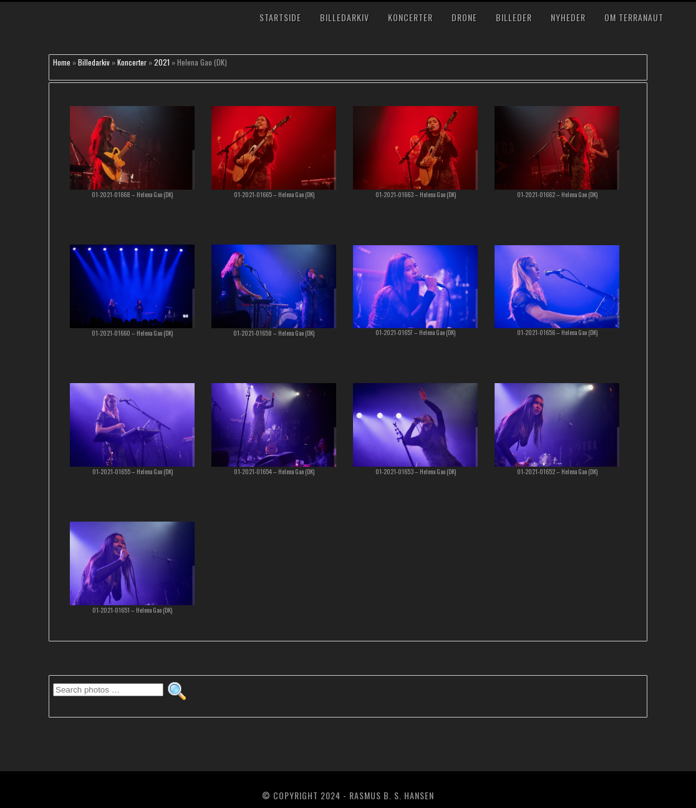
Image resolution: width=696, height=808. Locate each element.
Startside (280, 17)
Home (61, 62)
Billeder (514, 17)
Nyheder (568, 17)
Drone (464, 17)
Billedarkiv (344, 17)
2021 (162, 62)
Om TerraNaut (634, 17)
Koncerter (410, 17)
